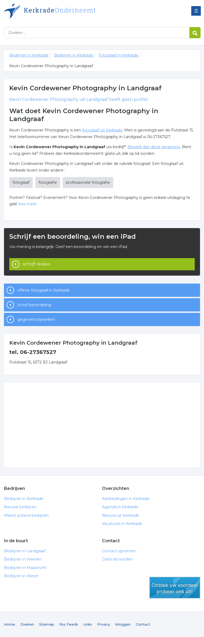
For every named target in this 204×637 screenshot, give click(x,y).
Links (87, 624)
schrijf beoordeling (34, 304)
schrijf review (36, 264)
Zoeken (27, 624)
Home (9, 624)
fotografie (48, 182)
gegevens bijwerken (36, 319)
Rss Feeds (68, 624)
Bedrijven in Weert (21, 576)
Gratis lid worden (117, 559)
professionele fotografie (88, 182)
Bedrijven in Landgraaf (24, 551)
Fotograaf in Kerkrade (118, 55)
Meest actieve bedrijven (26, 515)
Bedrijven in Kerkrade (70, 11)
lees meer (27, 204)
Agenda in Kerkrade (120, 507)
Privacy (103, 624)
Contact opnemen (119, 551)
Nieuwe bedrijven (20, 507)
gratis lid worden (175, 587)
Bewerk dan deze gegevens (154, 146)
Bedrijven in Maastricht (25, 567)
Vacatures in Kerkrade (122, 523)
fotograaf (20, 182)
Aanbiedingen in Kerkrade (126, 498)
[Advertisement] (101, 425)
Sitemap (46, 624)
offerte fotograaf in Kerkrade (43, 290)
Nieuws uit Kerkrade (120, 515)
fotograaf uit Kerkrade (102, 130)
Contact (143, 624)
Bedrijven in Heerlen (23, 559)
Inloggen (123, 624)
